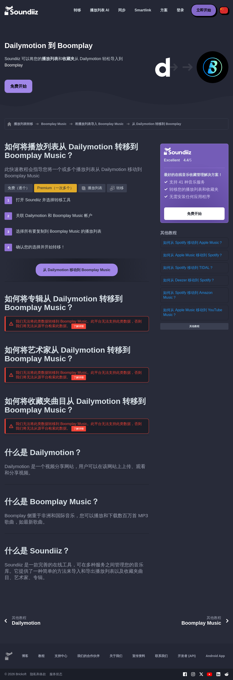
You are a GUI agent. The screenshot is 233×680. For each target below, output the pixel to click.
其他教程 (194, 326)
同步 (121, 10)
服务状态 (56, 674)
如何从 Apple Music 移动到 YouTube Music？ (192, 312)
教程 (41, 656)
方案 (164, 10)
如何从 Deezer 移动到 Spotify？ (189, 280)
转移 (77, 10)
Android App (215, 656)
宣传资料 (138, 656)
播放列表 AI (99, 10)
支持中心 (61, 656)
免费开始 (18, 86)
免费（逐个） (19, 188)
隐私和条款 (38, 674)
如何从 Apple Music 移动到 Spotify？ (193, 255)
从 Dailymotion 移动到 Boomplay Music (76, 270)
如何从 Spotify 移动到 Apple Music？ (193, 242)
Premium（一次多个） (55, 188)
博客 (25, 656)
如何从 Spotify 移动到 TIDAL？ (188, 268)
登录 (180, 10)
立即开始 (203, 10)
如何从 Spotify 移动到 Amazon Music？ (188, 295)
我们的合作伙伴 (88, 656)
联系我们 (161, 656)
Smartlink (143, 10)
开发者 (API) (187, 656)
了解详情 (79, 326)
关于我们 (116, 656)
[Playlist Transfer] (22, 10)
